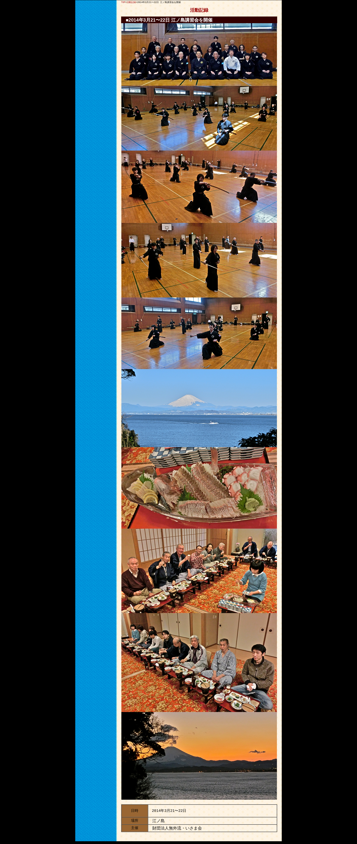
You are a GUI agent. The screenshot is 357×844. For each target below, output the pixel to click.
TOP (123, 2)
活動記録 (131, 2)
